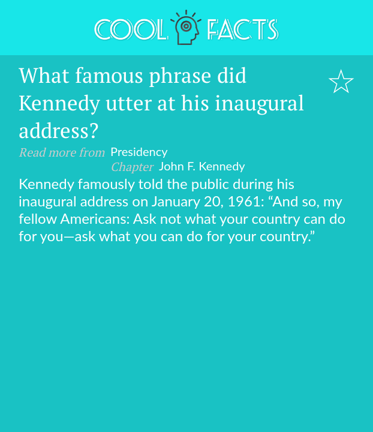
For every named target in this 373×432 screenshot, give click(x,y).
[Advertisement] (186, 334)
